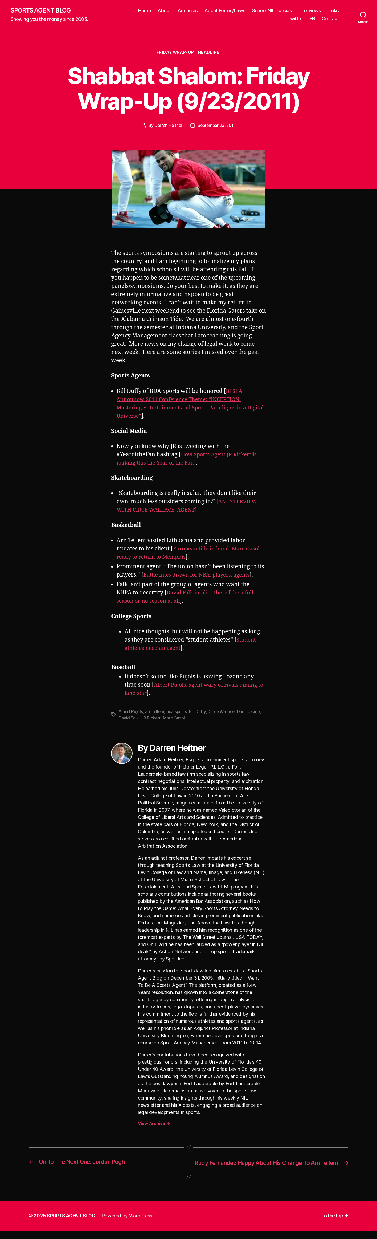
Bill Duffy (199, 712)
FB (312, 19)
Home (162, 11)
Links (275, 19)
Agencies (205, 11)
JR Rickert (151, 719)
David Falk (129, 719)
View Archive (154, 1124)
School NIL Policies (290, 11)
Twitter (295, 19)
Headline (210, 53)
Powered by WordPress (129, 1224)
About (182, 11)
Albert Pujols (131, 712)
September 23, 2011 (217, 126)
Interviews (327, 11)
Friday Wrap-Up (175, 53)
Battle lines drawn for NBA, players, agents (199, 576)
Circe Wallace (224, 712)
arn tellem (156, 712)
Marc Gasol (174, 719)
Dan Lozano (251, 712)
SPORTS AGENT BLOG (43, 10)
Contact (330, 19)
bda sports (178, 712)
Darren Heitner (167, 126)
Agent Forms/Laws (242, 11)
